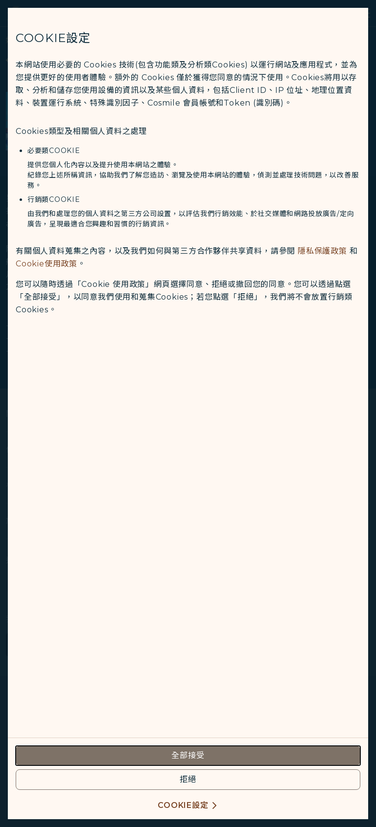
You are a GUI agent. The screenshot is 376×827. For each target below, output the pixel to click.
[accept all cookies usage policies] (188, 755)
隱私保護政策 (322, 251)
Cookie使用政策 (46, 263)
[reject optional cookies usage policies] (188, 779)
